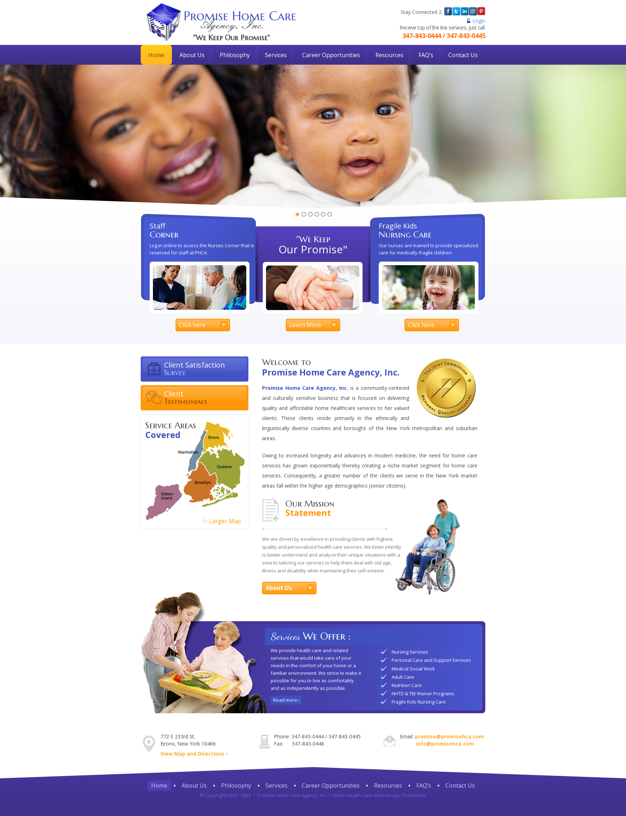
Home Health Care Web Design (366, 795)
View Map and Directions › (194, 753)
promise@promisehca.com (449, 736)
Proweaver (414, 795)
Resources (389, 55)
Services (276, 55)
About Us (192, 55)
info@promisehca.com (445, 743)
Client (206, 397)
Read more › (286, 700)
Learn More (305, 325)
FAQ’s (426, 55)
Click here (192, 325)
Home (156, 55)
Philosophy (235, 55)
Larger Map (225, 521)
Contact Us (463, 55)
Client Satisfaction (206, 368)
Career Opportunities (331, 55)
